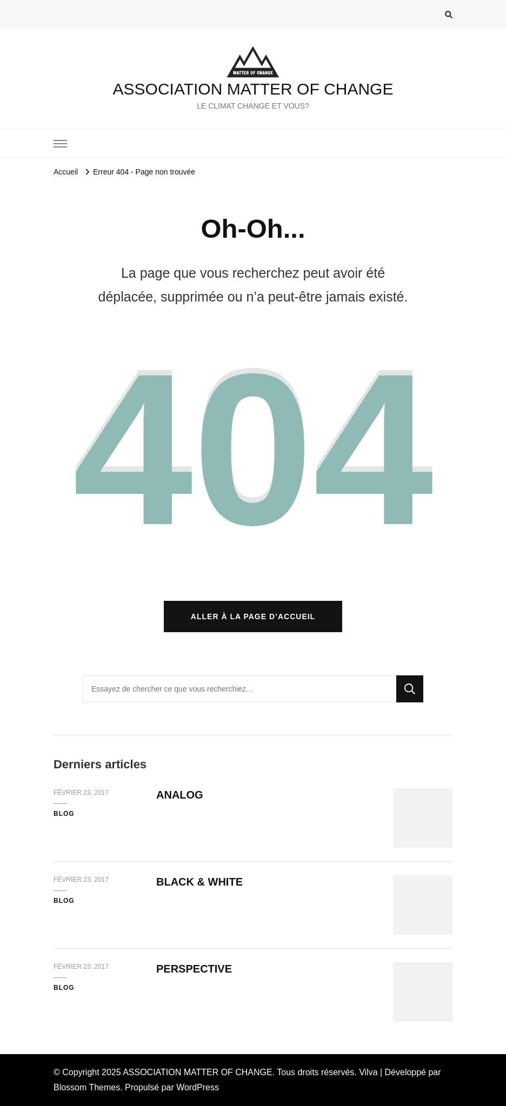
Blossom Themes (87, 1087)
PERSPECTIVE (194, 969)
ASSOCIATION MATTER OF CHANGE (253, 89)
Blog (64, 813)
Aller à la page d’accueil (253, 616)
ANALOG (179, 795)
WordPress (197, 1087)
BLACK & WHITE (199, 882)
